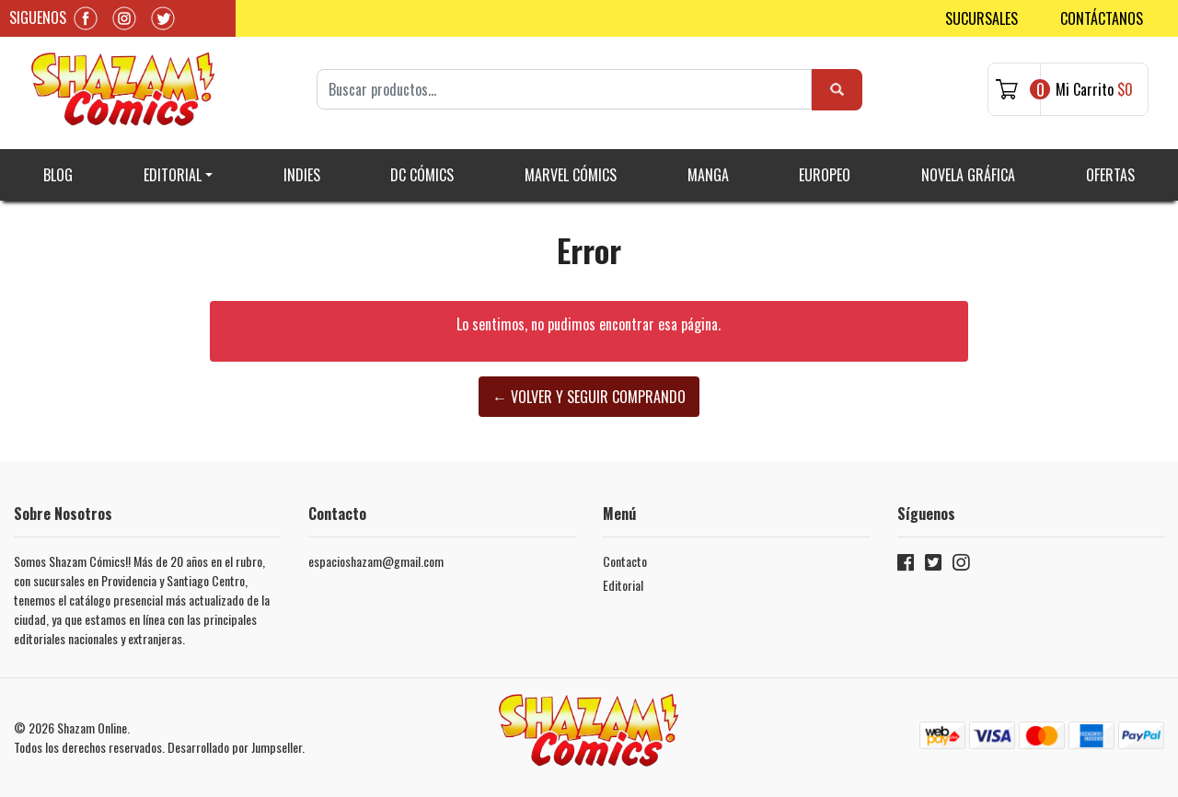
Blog (58, 175)
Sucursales (981, 18)
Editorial (173, 175)
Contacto (625, 561)
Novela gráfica (968, 175)
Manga (708, 175)
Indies (301, 175)
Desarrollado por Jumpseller (234, 747)
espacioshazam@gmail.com (376, 561)
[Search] (565, 89)
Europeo (824, 175)
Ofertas (1110, 175)
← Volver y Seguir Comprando (589, 397)
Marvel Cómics (571, 175)
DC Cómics (422, 175)
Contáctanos (1101, 18)
